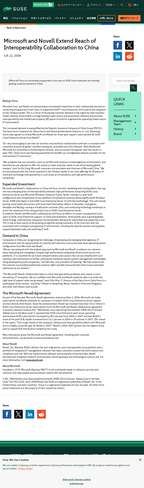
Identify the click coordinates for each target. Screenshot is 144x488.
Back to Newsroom (16, 27)
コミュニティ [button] (76, 18)
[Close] (140, 460)
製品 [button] (5, 18)
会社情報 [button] (91, 18)
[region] (72, 471)
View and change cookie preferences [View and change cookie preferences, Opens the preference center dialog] (76, 481)
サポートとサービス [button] (41, 18)
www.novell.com (34, 360)
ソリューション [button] (19, 18)
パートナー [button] (60, 18)
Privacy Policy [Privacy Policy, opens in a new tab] (25, 468)
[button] (44, 3)
